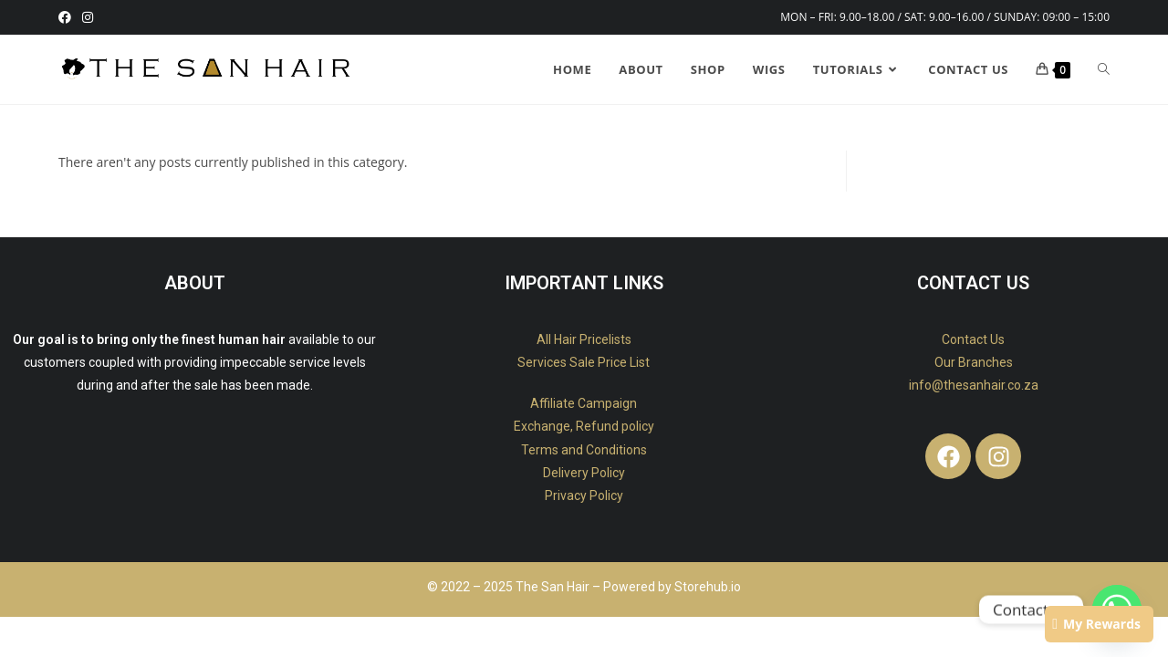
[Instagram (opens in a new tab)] (88, 17)
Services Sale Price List (583, 362)
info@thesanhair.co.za (973, 385)
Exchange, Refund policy (584, 426)
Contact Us (973, 339)
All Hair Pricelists (584, 339)
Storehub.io (707, 586)
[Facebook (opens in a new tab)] (67, 17)
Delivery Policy (584, 472)
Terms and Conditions (584, 450)
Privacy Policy (584, 495)
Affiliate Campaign (583, 403)
